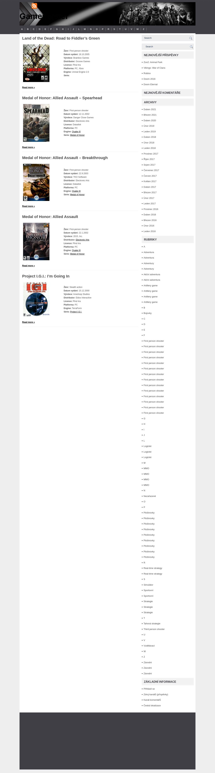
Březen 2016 (150, 220)
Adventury (149, 263)
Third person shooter (154, 629)
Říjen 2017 (149, 159)
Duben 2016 (150, 214)
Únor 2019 (149, 126)
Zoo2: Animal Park (153, 62)
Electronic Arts (82, 240)
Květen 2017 (150, 181)
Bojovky (148, 313)
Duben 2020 (150, 120)
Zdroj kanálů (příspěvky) (156, 694)
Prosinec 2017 (151, 153)
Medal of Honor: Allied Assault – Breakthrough (65, 158)
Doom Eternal (150, 84)
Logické (147, 446)
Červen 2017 (150, 176)
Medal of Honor (77, 135)
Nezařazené (150, 496)
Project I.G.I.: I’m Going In (45, 276)
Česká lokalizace (152, 705)
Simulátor (148, 584)
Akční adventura (152, 274)
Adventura (149, 252)
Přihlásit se (149, 688)
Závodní (148, 662)
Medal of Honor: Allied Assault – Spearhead (62, 98)
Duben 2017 (150, 187)
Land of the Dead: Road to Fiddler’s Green (61, 38)
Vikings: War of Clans (154, 68)
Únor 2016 (149, 225)
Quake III (76, 131)
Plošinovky (149, 512)
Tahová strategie (152, 623)
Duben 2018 (150, 137)
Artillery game (150, 285)
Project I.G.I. (76, 312)
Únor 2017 (149, 198)
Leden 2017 (150, 203)
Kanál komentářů (152, 700)
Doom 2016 (149, 79)
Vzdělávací (149, 645)
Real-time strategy (153, 568)
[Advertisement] (107, 741)
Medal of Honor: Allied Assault (50, 216)
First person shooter (154, 341)
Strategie (148, 601)
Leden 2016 (150, 231)
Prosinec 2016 (151, 209)
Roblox (147, 73)
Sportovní (148, 590)
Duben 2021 (150, 109)
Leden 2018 (150, 148)
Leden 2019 (150, 131)
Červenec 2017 (151, 170)
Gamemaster (44, 16)
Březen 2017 (150, 192)
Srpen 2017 (149, 164)
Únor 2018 (149, 142)
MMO (146, 468)
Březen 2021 (150, 114)
